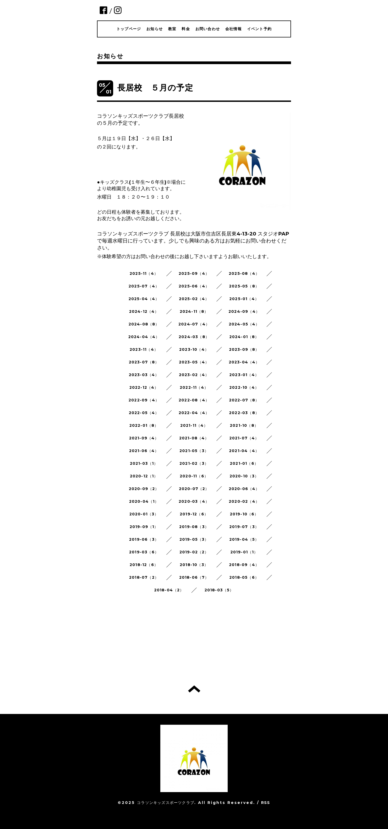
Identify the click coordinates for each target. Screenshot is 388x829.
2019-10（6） (244, 514)
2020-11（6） (194, 476)
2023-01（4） (244, 374)
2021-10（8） (244, 425)
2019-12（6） (194, 514)
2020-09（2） (144, 488)
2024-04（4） (144, 336)
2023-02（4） (194, 374)
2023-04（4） (244, 362)
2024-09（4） (244, 311)
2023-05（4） (194, 362)
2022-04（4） (194, 412)
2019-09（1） (144, 526)
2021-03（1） (144, 463)
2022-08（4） (194, 400)
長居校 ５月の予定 (155, 88)
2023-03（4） (144, 374)
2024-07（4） (194, 324)
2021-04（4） (244, 450)
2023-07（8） (144, 362)
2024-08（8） (144, 324)
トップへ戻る (194, 688)
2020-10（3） (244, 476)
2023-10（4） (194, 349)
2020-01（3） (144, 514)
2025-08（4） (244, 273)
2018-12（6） (144, 564)
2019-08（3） (194, 526)
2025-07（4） (144, 286)
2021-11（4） (194, 425)
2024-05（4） (244, 324)
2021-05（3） (194, 450)
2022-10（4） (244, 387)
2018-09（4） (244, 564)
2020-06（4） (244, 488)
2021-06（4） (144, 450)
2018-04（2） (169, 590)
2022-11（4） (194, 387)
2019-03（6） (144, 552)
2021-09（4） (144, 438)
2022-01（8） (144, 425)
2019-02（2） (194, 552)
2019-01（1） (244, 552)
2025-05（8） (244, 286)
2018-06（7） (194, 577)
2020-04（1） (144, 501)
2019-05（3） (194, 539)
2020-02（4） (244, 501)
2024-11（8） (194, 311)
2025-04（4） (144, 298)
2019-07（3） (244, 526)
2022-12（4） (144, 387)
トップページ (128, 28)
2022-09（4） (144, 400)
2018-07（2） (144, 577)
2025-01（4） (244, 298)
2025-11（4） (144, 273)
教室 (172, 28)
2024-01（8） (244, 336)
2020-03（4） (194, 501)
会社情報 (233, 28)
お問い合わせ (207, 28)
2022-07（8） (244, 400)
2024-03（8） (194, 336)
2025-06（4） (194, 286)
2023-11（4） (144, 349)
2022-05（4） (144, 412)
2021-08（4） (194, 438)
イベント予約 (259, 28)
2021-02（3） (194, 463)
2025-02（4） (194, 298)
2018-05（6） (244, 577)
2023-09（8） (244, 349)
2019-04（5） (244, 539)
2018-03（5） (219, 590)
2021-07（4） (244, 438)
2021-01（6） (244, 463)
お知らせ (154, 28)
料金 (186, 28)
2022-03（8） (244, 412)
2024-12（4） (144, 311)
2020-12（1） (144, 476)
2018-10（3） (194, 564)
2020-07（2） (194, 488)
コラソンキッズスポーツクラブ (165, 802)
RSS (265, 802)
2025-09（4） (194, 273)
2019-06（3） (144, 539)
